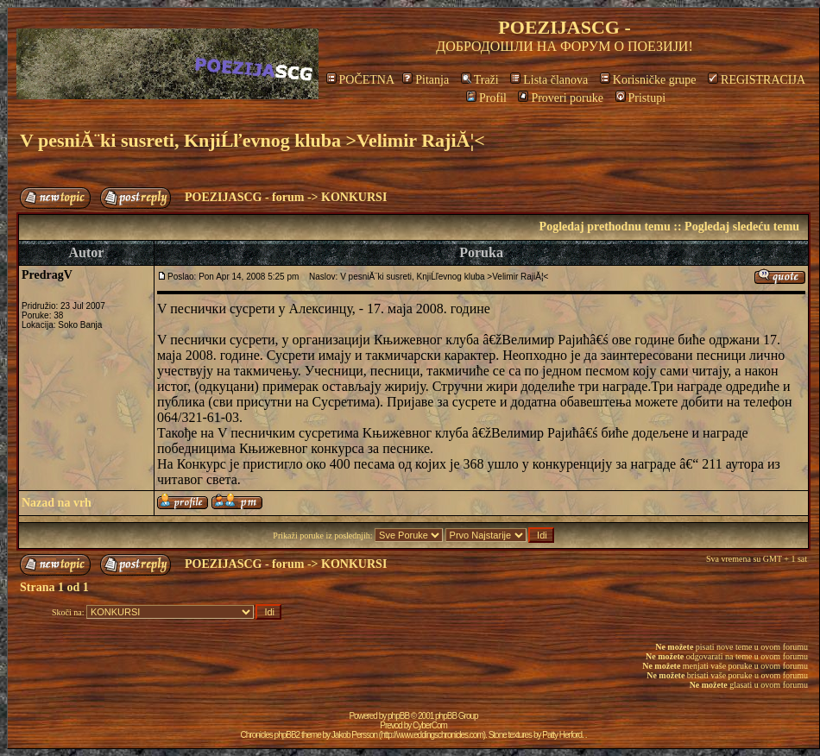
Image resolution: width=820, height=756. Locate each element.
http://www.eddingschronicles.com (432, 735)
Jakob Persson (354, 735)
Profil (486, 97)
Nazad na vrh (56, 502)
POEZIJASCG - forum (244, 197)
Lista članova (549, 79)
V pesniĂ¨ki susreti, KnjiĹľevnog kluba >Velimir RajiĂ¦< (252, 140)
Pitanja (425, 79)
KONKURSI (354, 197)
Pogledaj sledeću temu (741, 226)
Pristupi (640, 97)
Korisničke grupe (648, 79)
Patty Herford (562, 735)
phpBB (398, 716)
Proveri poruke (560, 97)
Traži (480, 79)
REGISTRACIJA (756, 79)
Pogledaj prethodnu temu (605, 226)
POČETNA (360, 79)
